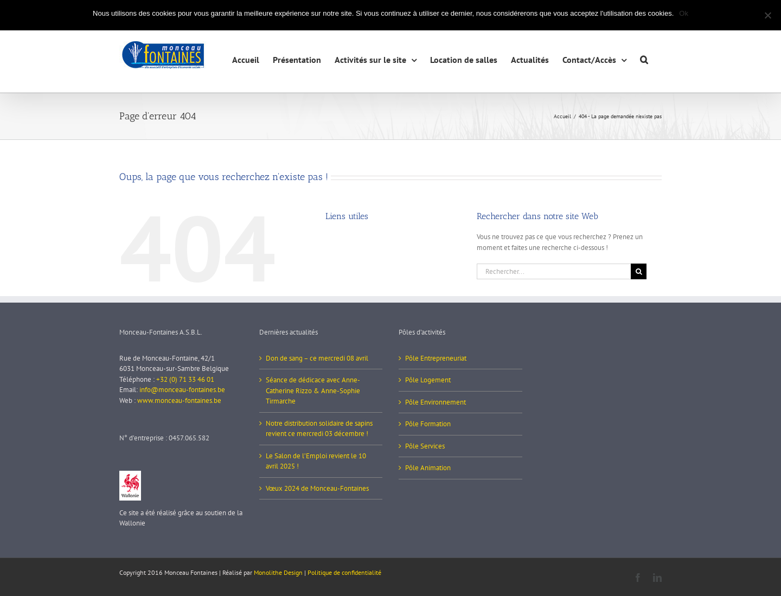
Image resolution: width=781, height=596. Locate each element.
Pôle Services (425, 446)
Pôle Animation (428, 467)
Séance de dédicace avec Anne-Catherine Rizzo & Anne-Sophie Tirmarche (313, 390)
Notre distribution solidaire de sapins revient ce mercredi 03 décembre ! (319, 429)
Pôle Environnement (435, 402)
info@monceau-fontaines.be (182, 389)
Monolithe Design (278, 572)
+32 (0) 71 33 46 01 (185, 379)
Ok (683, 13)
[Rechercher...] (554, 271)
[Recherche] (638, 271)
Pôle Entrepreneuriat (435, 358)
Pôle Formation (428, 423)
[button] (644, 58)
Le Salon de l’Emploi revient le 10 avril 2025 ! (316, 461)
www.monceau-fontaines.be (179, 400)
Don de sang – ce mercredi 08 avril (317, 358)
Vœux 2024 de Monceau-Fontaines (317, 488)
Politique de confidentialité (344, 572)
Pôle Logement (428, 379)
